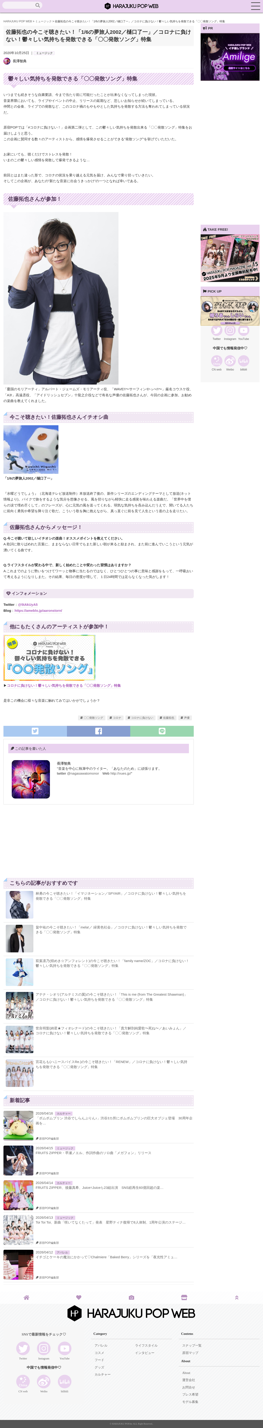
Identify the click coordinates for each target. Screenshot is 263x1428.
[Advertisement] (51, 843)
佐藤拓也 (168, 717)
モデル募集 (190, 1402)
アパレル (62, 1252)
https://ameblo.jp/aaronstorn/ (38, 610)
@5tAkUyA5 (28, 604)
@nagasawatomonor (83, 773)
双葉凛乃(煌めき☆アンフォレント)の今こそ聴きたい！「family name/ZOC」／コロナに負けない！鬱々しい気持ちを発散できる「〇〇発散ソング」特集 (112, 963)
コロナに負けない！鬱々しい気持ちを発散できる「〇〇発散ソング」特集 (64, 685)
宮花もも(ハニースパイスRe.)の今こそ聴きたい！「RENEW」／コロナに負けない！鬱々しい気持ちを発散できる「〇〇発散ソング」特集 (111, 1064)
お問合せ (188, 1387)
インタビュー (144, 1353)
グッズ (99, 1367)
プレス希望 (190, 1394)
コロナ (117, 717)
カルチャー (64, 1113)
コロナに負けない (142, 717)
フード (99, 1360)
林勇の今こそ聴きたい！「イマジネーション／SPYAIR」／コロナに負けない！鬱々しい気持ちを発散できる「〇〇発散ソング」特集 (111, 895)
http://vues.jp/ (120, 773)
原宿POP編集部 (47, 1138)
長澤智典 (19, 61)
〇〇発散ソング (93, 717)
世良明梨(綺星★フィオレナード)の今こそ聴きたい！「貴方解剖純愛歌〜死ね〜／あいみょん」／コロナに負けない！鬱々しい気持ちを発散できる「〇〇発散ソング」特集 (111, 1030)
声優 (187, 717)
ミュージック (44, 53)
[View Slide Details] (230, 79)
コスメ (99, 1353)
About (186, 1373)
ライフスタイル (146, 1345)
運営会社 (188, 1380)
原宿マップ (190, 1353)
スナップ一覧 (192, 1345)
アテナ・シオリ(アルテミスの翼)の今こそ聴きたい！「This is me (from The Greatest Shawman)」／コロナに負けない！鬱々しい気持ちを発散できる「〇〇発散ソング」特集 (112, 996)
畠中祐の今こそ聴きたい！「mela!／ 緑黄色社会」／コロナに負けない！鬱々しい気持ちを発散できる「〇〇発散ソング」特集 (111, 929)
